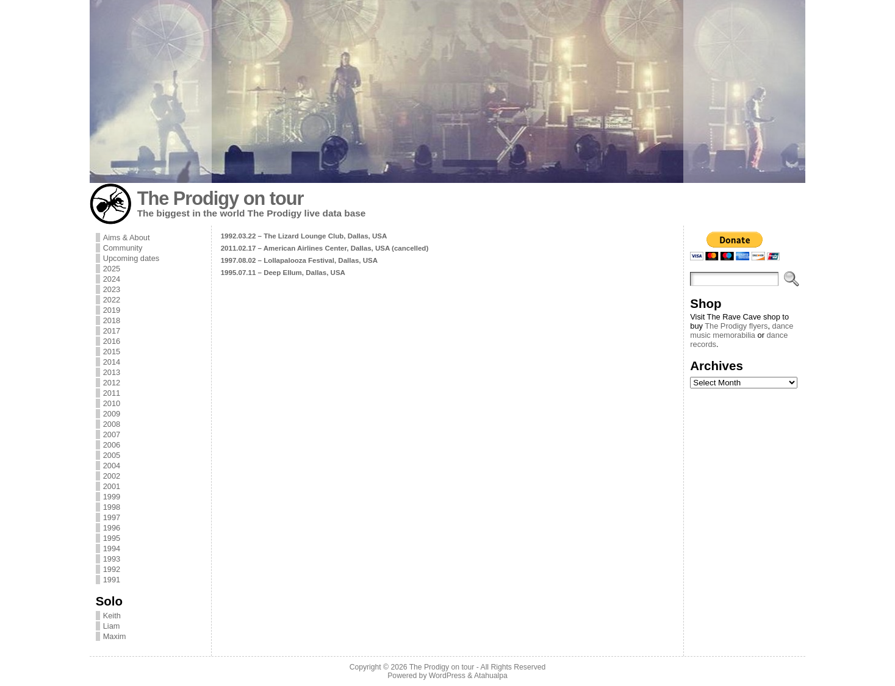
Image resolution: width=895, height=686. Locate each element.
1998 (111, 507)
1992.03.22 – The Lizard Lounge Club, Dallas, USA (304, 236)
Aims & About (126, 237)
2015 (111, 351)
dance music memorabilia (741, 330)
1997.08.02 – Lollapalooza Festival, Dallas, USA (299, 260)
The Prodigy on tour (220, 198)
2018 (111, 320)
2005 (111, 455)
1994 (111, 548)
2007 (111, 434)
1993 (111, 558)
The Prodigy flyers (736, 325)
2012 (111, 382)
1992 (111, 569)
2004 (111, 465)
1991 (111, 579)
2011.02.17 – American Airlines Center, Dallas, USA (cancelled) (325, 248)
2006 (111, 444)
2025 (111, 268)
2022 (111, 299)
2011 (111, 393)
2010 (111, 403)
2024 (111, 279)
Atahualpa (491, 675)
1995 (111, 538)
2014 (111, 361)
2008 (111, 424)
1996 (111, 527)
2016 (111, 341)
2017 (111, 330)
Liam (111, 626)
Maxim (114, 636)
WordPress (447, 675)
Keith (112, 615)
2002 (111, 476)
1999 (111, 496)
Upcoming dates (131, 258)
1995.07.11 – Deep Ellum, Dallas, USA (283, 272)
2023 (111, 289)
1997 (111, 517)
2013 (111, 372)
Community (123, 247)
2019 (111, 310)
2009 (111, 413)
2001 (111, 486)
